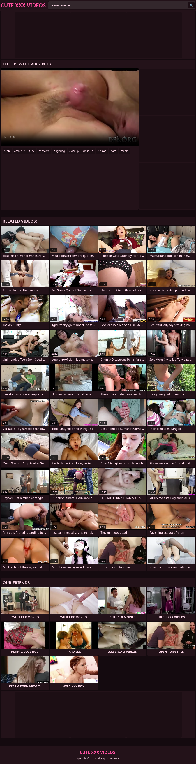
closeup (74, 151)
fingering (59, 151)
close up (88, 151)
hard (113, 151)
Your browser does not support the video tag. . (70, 107)
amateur (19, 151)
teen (7, 151)
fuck (31, 151)
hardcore (43, 151)
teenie (124, 151)
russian (102, 151)
